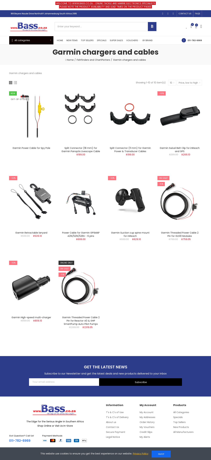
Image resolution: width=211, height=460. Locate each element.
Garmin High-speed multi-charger (31, 317)
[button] (185, 13)
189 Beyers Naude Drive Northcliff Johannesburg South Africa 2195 (44, 13)
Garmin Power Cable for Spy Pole (31, 148)
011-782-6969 (195, 40)
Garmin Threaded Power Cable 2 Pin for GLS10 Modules (179, 234)
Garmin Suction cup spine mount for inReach (130, 234)
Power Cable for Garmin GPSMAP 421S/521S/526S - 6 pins (81, 234)
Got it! (161, 454)
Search (152, 26)
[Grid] (10, 82)
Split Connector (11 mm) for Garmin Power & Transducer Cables (130, 149)
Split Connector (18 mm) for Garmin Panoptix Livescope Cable (80, 149)
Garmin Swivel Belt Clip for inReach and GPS (180, 149)
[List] (15, 82)
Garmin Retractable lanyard (31, 232)
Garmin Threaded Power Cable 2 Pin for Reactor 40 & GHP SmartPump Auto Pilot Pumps (81, 321)
